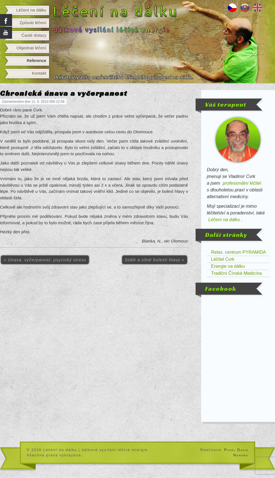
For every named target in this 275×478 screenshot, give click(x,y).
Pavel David (236, 450)
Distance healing (257, 8)
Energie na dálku (228, 266)
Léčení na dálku (31, 10)
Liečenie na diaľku (245, 8)
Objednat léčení (31, 47)
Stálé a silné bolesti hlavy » (154, 259)
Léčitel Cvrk (223, 259)
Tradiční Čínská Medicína (236, 273)
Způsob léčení (33, 22)
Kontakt (39, 73)
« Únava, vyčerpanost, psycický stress (45, 259)
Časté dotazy (33, 35)
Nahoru (240, 455)
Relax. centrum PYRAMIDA (238, 252)
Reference (36, 60)
